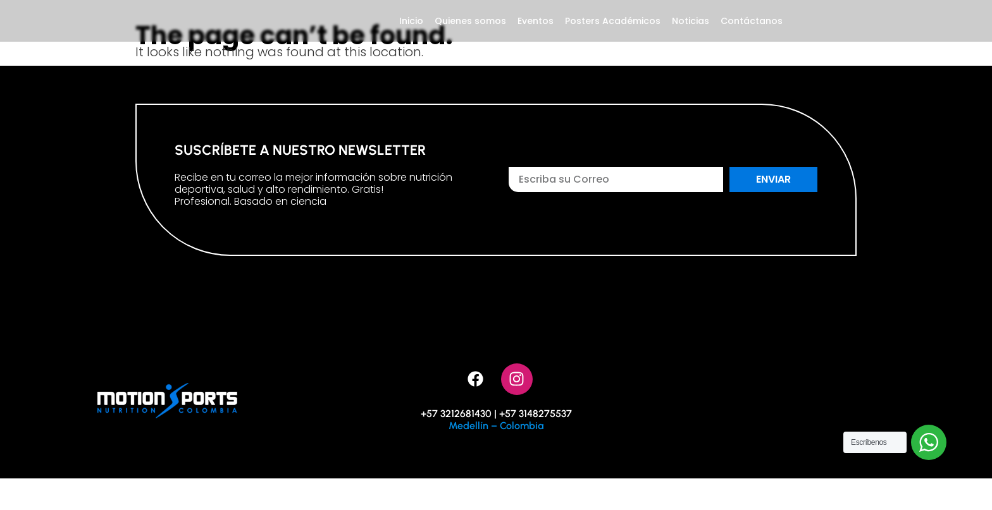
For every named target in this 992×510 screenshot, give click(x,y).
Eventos (536, 36)
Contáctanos (752, 36)
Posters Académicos (612, 36)
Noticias (690, 36)
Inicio (411, 36)
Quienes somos (470, 36)
